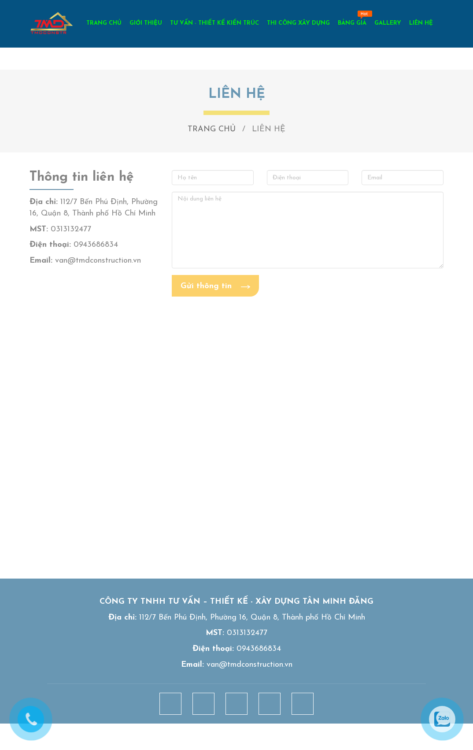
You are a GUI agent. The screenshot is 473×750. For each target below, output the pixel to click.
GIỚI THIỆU (145, 23)
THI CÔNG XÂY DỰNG (298, 23)
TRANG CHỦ (104, 23)
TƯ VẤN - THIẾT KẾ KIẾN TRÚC (214, 23)
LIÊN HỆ (421, 23)
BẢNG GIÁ (352, 23)
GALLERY (387, 23)
